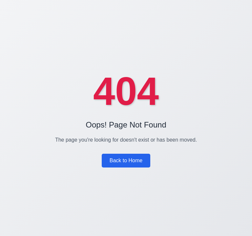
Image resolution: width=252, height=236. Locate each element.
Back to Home (126, 160)
